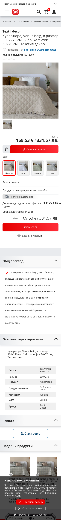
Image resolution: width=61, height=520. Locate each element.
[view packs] (30, 149)
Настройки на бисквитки (30, 515)
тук (18, 495)
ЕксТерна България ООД (40, 49)
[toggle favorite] (30, 236)
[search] (39, 12)
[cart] (46, 12)
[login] (54, 12)
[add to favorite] (13, 475)
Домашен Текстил (39, 22)
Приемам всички (30, 502)
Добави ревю (30, 433)
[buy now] (30, 227)
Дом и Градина (21, 21)
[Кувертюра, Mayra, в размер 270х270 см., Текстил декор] (46, 465)
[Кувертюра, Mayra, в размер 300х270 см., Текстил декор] (20, 465)
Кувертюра (46, 381)
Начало (7, 22)
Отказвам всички (30, 508)
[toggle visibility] (30, 261)
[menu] (7, 12)
